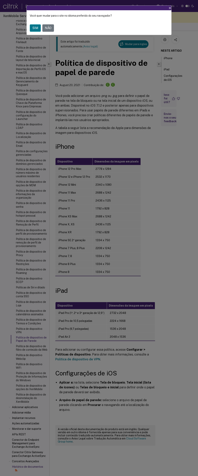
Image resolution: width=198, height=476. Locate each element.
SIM (35, 28)
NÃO (48, 28)
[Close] (170, 8)
